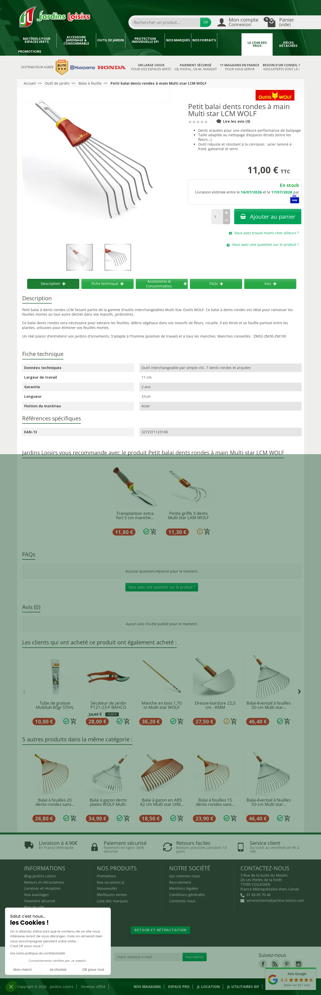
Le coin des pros (257, 44)
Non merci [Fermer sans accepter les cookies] (22, 969)
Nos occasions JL (111, 882)
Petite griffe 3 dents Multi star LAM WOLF (188, 515)
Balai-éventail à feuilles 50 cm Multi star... (268, 705)
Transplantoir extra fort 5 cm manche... (135, 515)
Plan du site (34, 907)
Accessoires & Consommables (166, 283)
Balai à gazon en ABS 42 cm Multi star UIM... (162, 802)
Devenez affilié (93, 986)
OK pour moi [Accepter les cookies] (93, 969)
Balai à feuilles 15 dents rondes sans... (215, 802)
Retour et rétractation (160, 929)
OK (205, 22)
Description (53, 283)
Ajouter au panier (267, 216)
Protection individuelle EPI (145, 40)
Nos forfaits (204, 40)
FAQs (216, 283)
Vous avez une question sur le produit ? (161, 587)
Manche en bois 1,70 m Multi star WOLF (161, 705)
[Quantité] (217, 216)
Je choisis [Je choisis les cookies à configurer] (57, 969)
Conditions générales (187, 894)
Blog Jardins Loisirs (40, 876)
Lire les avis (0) (233, 121)
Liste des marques (112, 901)
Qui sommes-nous (184, 876)
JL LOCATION (208, 986)
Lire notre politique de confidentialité (37, 953)
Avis (270, 283)
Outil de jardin (110, 40)
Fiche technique (107, 283)
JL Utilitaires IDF (243, 986)
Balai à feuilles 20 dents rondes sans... (54, 802)
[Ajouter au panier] (153, 532)
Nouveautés (107, 888)
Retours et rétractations (44, 882)
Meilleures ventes (112, 894)
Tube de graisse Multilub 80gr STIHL (55, 705)
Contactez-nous (182, 901)
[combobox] (165, 22)
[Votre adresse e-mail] (148, 957)
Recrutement (180, 882)
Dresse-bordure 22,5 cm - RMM (215, 705)
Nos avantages (36, 894)
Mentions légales (183, 888)
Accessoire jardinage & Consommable (76, 40)
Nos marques (178, 40)
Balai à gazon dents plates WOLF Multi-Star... (108, 804)
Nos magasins (147, 986)
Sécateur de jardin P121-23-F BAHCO (108, 705)
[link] (263, 963)
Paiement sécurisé (39, 901)
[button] (11, 986)
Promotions (29, 51)
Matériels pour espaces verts (36, 40)
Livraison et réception (42, 888)
